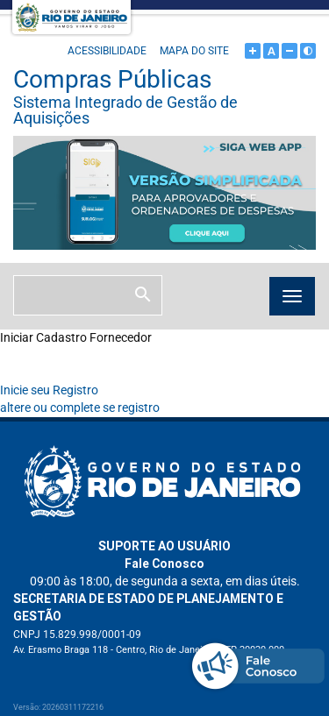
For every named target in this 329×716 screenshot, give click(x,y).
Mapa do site (194, 51)
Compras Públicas (164, 95)
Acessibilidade (107, 51)
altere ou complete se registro (80, 408)
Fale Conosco (164, 563)
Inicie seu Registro (49, 390)
